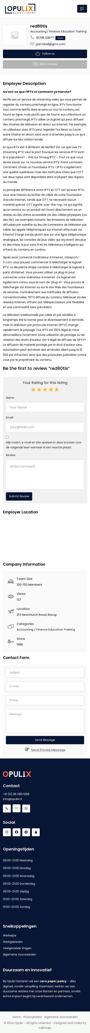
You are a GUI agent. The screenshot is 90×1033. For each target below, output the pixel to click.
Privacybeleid (33, 1017)
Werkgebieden (13, 942)
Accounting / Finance (45, 31)
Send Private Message (45, 750)
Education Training (73, 31)
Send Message (45, 740)
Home (17, 1017)
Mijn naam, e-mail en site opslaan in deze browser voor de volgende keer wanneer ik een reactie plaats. (44, 444)
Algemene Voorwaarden (19, 954)
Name (10, 398)
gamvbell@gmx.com (51, 44)
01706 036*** (50, 38)
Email (9, 417)
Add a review (45, 64)
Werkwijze (9, 935)
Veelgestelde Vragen (17, 948)
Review (10, 455)
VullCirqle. (45, 1028)
